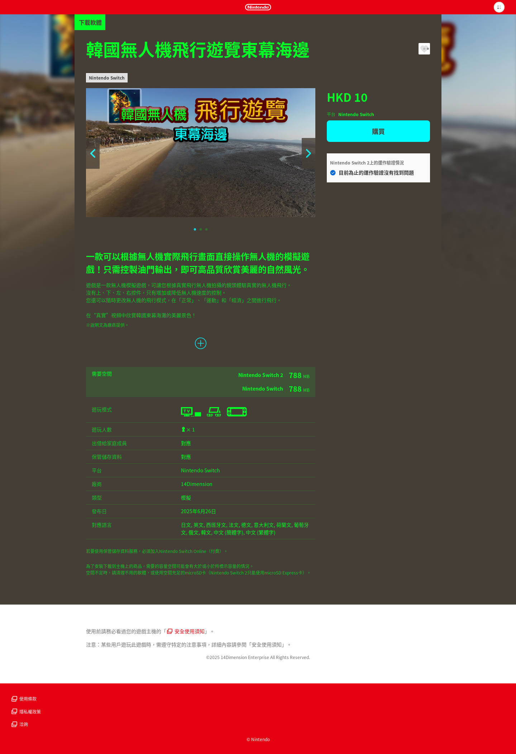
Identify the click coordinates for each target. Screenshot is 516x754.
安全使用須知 (186, 631)
